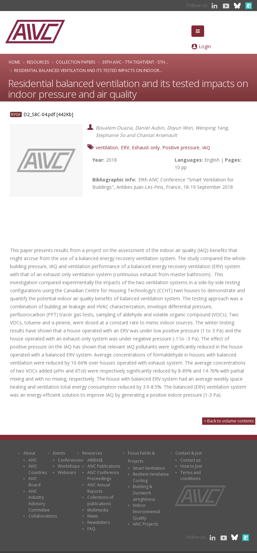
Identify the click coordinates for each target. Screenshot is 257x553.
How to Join (191, 466)
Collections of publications (100, 500)
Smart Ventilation (149, 468)
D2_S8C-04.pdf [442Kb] (48, 114)
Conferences (70, 460)
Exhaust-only (146, 147)
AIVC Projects (145, 524)
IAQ (206, 147)
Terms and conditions (190, 476)
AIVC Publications (103, 466)
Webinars (67, 472)
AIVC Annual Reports (98, 488)
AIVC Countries (37, 469)
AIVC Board (34, 482)
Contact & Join (188, 453)
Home (14, 62)
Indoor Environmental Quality (146, 511)
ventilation (107, 147)
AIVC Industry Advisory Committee (39, 500)
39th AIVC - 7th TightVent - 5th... (135, 62)
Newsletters (98, 522)
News (92, 516)
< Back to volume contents (229, 421)
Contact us (190, 460)
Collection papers (75, 62)
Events (59, 453)
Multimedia (97, 510)
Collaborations (42, 516)
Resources (38, 62)
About (29, 453)
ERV (125, 147)
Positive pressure (180, 147)
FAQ (91, 529)
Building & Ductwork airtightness (144, 493)
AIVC (32, 460)
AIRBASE (95, 460)
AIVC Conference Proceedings (103, 476)
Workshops (69, 466)
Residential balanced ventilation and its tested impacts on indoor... (88, 70)
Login (205, 46)
